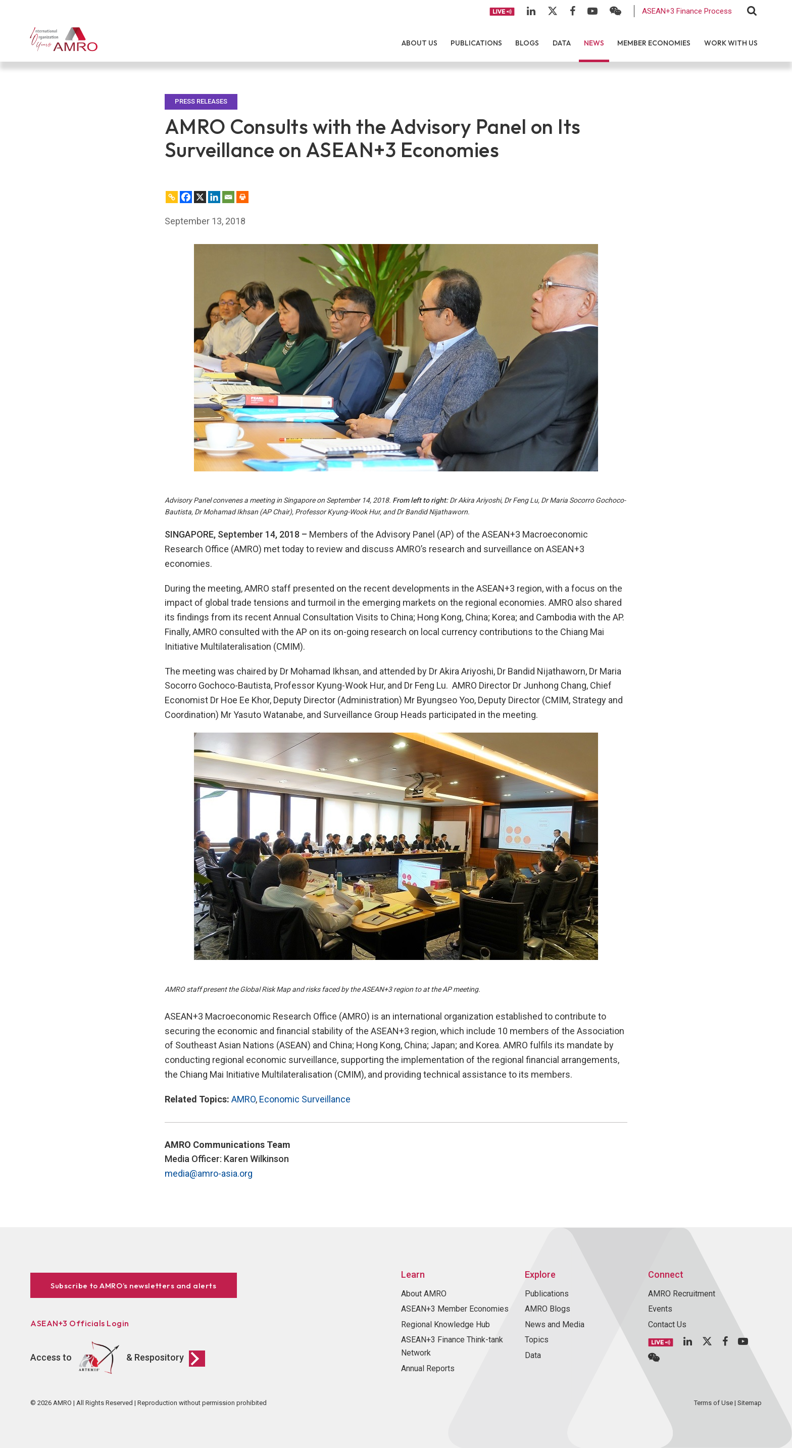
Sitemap (749, 1403)
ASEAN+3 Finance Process (687, 11)
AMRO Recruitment (681, 1293)
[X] (200, 197)
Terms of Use (713, 1403)
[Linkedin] (214, 197)
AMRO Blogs (547, 1309)
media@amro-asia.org (209, 1173)
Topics (537, 1339)
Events (660, 1309)
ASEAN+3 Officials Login (79, 1323)
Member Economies (653, 42)
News (594, 42)
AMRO (243, 1099)
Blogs (527, 42)
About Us (419, 42)
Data (562, 42)
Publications (476, 42)
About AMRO (424, 1293)
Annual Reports (428, 1368)
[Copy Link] (172, 197)
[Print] (242, 197)
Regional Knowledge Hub (445, 1324)
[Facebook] (186, 197)
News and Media (554, 1324)
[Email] (228, 197)
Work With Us (731, 42)
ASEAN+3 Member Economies (455, 1309)
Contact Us (667, 1324)
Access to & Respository (117, 1358)
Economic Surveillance (305, 1099)
